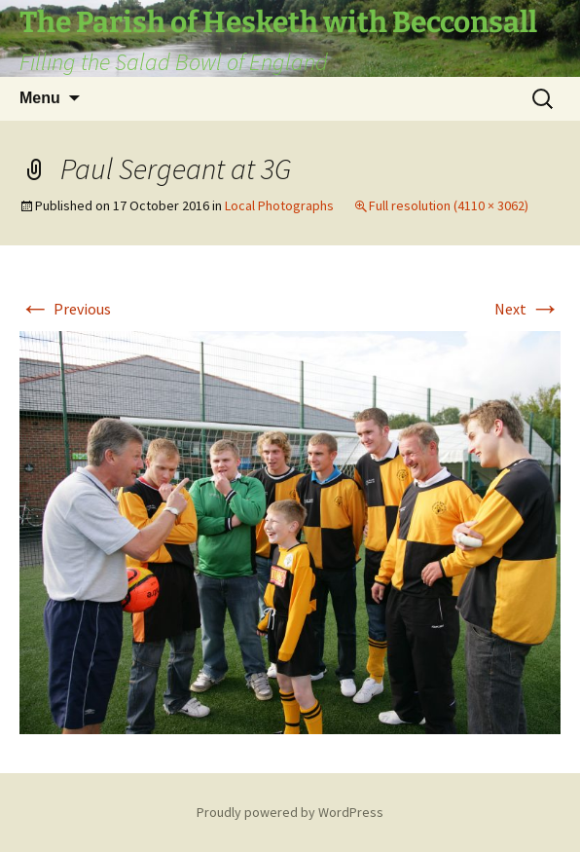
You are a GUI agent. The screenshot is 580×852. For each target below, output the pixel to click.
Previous (65, 308)
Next (527, 308)
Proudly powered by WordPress (290, 812)
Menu (39, 98)
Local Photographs (279, 205)
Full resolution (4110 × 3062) (448, 205)
